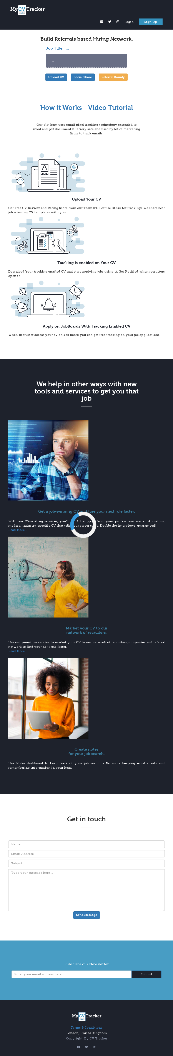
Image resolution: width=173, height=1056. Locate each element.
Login (129, 22)
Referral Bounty (113, 77)
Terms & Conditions (86, 1027)
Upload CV (56, 77)
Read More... (17, 530)
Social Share (83, 77)
